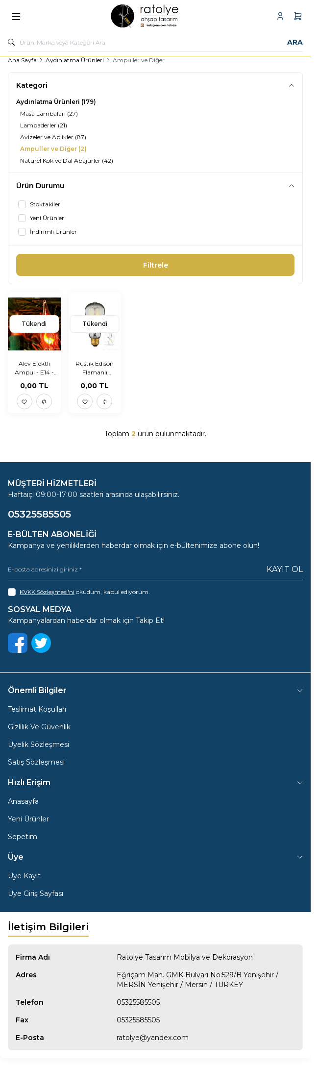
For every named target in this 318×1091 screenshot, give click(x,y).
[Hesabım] (280, 16)
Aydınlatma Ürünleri (75, 60)
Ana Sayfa (22, 60)
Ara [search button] (295, 42)
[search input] (155, 42)
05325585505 (138, 1002)
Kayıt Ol (285, 569)
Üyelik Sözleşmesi (38, 744)
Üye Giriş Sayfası (35, 893)
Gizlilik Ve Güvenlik (39, 726)
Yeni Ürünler (28, 819)
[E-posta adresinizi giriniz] (155, 569)
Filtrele (155, 265)
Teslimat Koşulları (37, 709)
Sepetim (22, 836)
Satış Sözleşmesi (36, 762)
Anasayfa (23, 801)
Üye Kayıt (24, 875)
